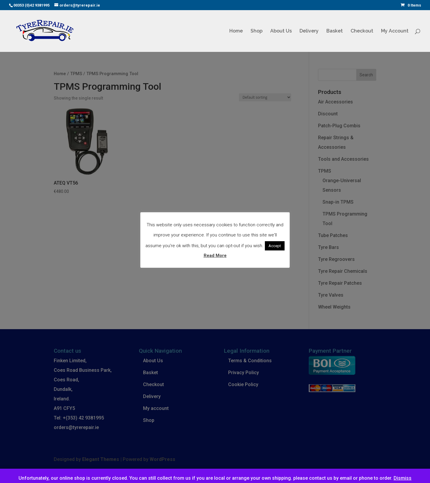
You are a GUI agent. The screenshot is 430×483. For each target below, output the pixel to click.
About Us (281, 31)
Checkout (362, 31)
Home (236, 31)
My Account (394, 31)
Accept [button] (274, 246)
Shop (256, 31)
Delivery (309, 31)
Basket (334, 31)
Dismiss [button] (402, 478)
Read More (215, 255)
